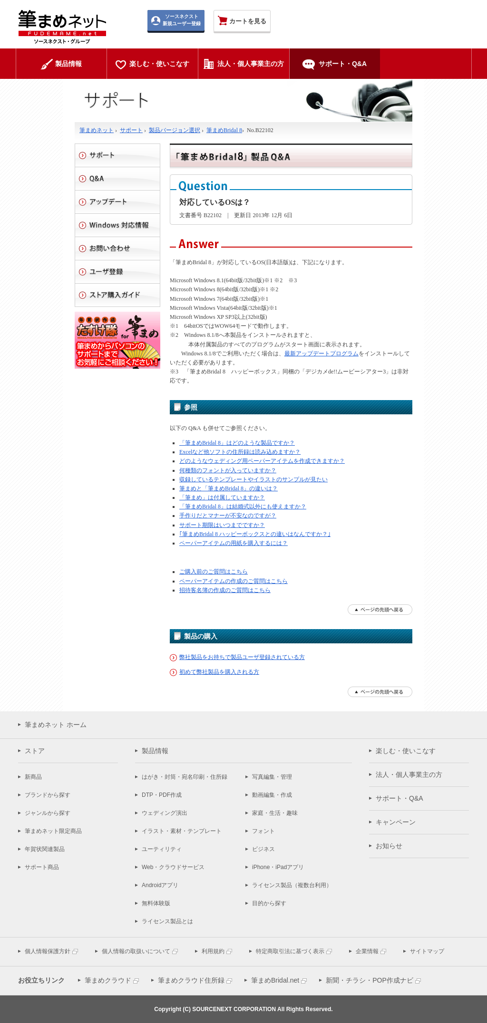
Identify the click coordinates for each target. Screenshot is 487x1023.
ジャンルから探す (47, 813)
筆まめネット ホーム (56, 724)
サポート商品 (42, 867)
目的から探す (269, 903)
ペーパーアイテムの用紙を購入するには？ (233, 543)
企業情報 (367, 951)
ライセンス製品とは (167, 921)
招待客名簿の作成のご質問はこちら (225, 590)
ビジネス (263, 849)
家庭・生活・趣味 (275, 813)
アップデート (117, 202)
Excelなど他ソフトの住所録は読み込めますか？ (240, 452)
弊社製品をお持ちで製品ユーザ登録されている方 (242, 657)
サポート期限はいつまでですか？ (222, 525)
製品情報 (155, 751)
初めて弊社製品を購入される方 (219, 672)
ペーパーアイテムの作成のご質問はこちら (233, 581)
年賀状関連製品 (45, 849)
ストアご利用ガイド (117, 295)
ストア (35, 751)
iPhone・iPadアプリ (278, 867)
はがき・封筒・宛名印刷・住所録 (184, 777)
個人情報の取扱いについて (136, 951)
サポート (131, 130)
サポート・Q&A (399, 798)
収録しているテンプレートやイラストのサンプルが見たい (253, 479)
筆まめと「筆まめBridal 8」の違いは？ (228, 488)
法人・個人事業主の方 (409, 774)
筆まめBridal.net (275, 980)
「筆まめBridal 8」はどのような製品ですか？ (237, 443)
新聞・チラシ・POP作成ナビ (369, 980)
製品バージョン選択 (174, 130)
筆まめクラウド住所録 (191, 980)
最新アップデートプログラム (321, 353)
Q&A (117, 178)
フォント (263, 831)
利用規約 (213, 951)
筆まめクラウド (108, 980)
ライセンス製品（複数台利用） (292, 885)
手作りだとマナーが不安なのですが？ (227, 515)
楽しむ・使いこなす (406, 751)
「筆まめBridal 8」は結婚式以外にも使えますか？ (242, 506)
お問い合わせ (117, 248)
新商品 (33, 777)
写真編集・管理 (272, 777)
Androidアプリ (160, 885)
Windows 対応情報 (117, 225)
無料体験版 (156, 903)
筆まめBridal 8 (224, 130)
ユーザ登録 (117, 271)
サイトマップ (427, 951)
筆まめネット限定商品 (53, 831)
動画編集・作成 (272, 795)
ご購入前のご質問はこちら (213, 571)
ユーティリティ (162, 849)
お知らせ (389, 846)
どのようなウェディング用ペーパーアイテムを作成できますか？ (262, 461)
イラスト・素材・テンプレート (182, 831)
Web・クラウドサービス (173, 867)
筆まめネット (96, 130)
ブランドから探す (47, 795)
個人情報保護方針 (47, 951)
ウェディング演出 (164, 813)
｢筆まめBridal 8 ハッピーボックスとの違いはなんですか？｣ (255, 534)
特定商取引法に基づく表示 (290, 951)
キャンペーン (396, 822)
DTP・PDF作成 (162, 795)
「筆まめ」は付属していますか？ (222, 497)
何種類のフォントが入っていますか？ (227, 470)
